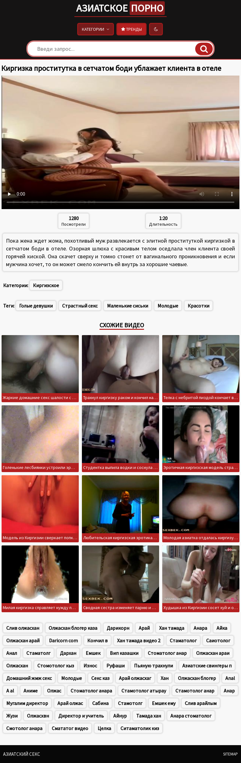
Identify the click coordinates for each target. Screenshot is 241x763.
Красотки (198, 306)
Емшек (93, 653)
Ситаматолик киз (139, 728)
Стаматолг (38, 653)
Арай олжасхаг (135, 678)
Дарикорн (118, 628)
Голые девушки (36, 306)
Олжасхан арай (23, 640)
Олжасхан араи (212, 653)
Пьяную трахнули (153, 665)
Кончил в (97, 640)
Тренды (131, 29)
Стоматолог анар (167, 653)
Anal (230, 678)
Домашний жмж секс (29, 678)
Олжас (54, 690)
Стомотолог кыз (55, 665)
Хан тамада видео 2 (138, 640)
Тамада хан (148, 716)
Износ (90, 665)
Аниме (31, 690)
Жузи (12, 716)
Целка (104, 728)
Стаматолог (183, 640)
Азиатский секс (21, 754)
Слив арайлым (201, 703)
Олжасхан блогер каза (73, 628)
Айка (222, 628)
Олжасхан (17, 665)
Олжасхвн (38, 716)
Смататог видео (70, 728)
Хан (165, 678)
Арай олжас (70, 703)
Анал (11, 653)
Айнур (120, 716)
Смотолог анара (24, 728)
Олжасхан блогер (197, 678)
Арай (144, 628)
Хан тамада (171, 628)
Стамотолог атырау (143, 690)
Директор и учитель (81, 716)
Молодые (168, 306)
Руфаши (115, 665)
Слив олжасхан (22, 628)
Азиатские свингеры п (207, 665)
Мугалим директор (27, 703)
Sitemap (230, 754)
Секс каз (100, 678)
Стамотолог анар (194, 690)
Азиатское (120, 8)
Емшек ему (163, 703)
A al (10, 690)
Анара (200, 628)
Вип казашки (124, 653)
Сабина (100, 703)
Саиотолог (218, 640)
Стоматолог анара (91, 690)
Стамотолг (130, 703)
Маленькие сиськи (127, 306)
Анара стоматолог (191, 716)
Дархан (68, 653)
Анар (229, 690)
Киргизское (46, 285)
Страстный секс (80, 306)
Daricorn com (63, 640)
